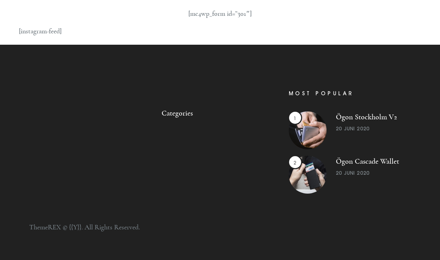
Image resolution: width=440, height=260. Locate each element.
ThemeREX (45, 227)
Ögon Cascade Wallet (367, 161)
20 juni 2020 (353, 129)
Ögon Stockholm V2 (366, 117)
